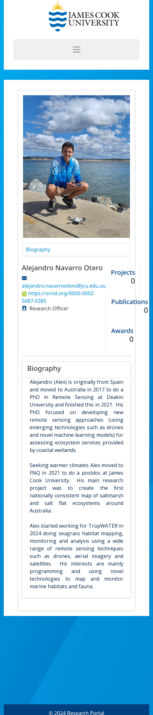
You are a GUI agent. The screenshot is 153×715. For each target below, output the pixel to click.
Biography (38, 249)
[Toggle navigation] (76, 49)
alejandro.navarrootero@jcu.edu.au (64, 285)
